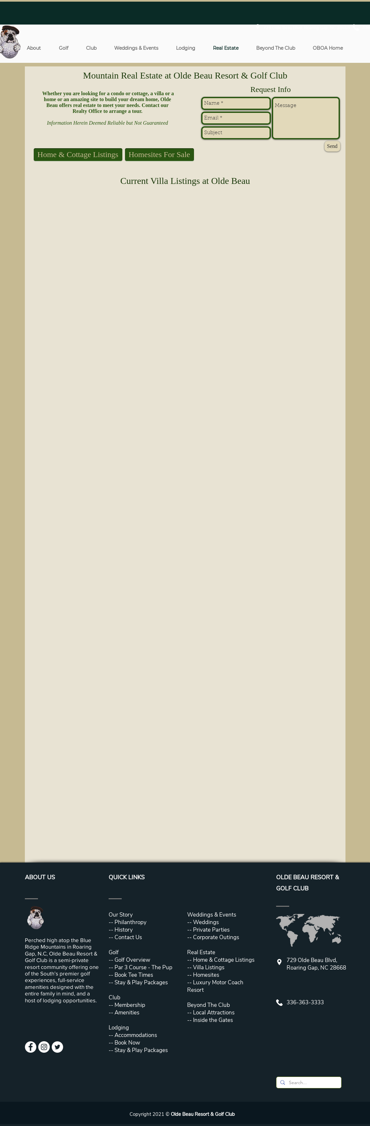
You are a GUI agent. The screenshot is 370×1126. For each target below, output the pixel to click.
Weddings (206, 922)
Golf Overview (132, 960)
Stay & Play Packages (140, 982)
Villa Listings (208, 967)
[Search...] (308, 1083)
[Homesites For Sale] (159, 154)
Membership (129, 1005)
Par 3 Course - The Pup (142, 967)
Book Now (127, 1042)
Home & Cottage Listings (224, 960)
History (124, 930)
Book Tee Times (133, 975)
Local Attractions (213, 1012)
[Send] (332, 146)
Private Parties (211, 930)
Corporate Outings (216, 937)
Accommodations (136, 1035)
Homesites (205, 975)
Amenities (126, 1012)
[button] (34, 48)
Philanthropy (131, 922)
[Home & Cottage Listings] (78, 154)
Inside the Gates (213, 1020)
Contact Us (128, 937)
